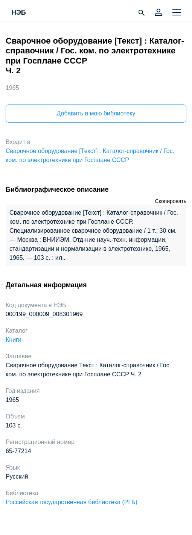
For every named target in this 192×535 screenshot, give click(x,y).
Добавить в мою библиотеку (95, 113)
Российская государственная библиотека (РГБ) (71, 502)
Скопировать (170, 201)
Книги (13, 339)
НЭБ (18, 12)
